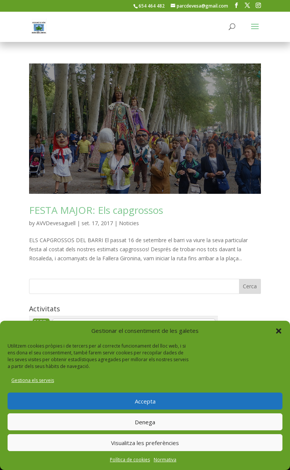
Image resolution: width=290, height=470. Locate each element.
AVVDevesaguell (56, 223)
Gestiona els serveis (32, 380)
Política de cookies (130, 459)
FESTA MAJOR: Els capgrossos (96, 210)
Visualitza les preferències (145, 443)
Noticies (129, 223)
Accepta (145, 401)
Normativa (165, 459)
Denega (145, 422)
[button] (278, 331)
